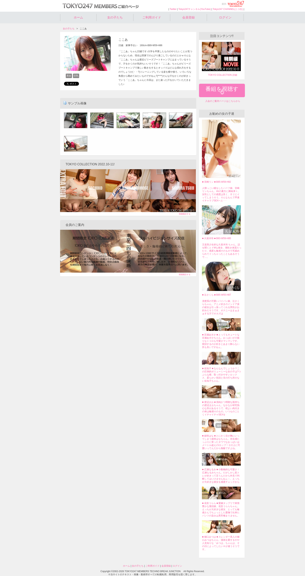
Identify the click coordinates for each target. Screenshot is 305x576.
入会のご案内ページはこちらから (222, 101)
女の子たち (115, 17)
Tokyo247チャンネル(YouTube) (194, 9)
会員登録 (188, 17)
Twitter (173, 9)
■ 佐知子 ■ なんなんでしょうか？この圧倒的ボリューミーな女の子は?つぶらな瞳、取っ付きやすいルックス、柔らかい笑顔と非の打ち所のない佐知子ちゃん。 (221, 374)
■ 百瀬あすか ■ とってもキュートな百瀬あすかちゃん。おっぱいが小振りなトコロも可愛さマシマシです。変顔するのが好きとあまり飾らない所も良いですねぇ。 (221, 341)
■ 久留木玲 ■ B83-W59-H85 (216, 238)
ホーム (78, 17)
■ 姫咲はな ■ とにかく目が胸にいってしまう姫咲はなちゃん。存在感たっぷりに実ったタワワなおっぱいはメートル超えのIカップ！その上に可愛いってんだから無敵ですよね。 (221, 442)
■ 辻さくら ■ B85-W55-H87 (216, 294)
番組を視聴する (221, 90)
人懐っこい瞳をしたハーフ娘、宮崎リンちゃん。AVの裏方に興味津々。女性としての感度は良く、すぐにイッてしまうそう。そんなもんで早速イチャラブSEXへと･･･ (221, 194)
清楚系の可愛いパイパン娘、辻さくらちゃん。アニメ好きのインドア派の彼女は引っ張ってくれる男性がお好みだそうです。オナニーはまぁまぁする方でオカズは (220, 307)
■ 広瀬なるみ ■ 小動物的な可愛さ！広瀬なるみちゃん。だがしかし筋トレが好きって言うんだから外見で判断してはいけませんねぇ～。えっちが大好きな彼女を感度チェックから (221, 475)
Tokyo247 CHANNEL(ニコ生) (228, 9)
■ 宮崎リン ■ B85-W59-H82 (216, 182)
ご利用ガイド (151, 17)
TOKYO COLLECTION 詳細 (222, 75)
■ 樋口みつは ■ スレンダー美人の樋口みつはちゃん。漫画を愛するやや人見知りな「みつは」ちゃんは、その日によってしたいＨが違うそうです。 (221, 543)
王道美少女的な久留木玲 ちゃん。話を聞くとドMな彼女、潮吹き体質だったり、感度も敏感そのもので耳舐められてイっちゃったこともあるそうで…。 (221, 250)
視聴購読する (184, 214)
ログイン (225, 17)
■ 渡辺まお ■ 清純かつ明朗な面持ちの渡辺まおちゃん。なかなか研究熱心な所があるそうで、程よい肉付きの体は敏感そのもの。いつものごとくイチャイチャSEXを (221, 408)
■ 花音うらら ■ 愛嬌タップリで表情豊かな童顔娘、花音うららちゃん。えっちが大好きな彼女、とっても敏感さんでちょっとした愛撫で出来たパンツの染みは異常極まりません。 (221, 509)
